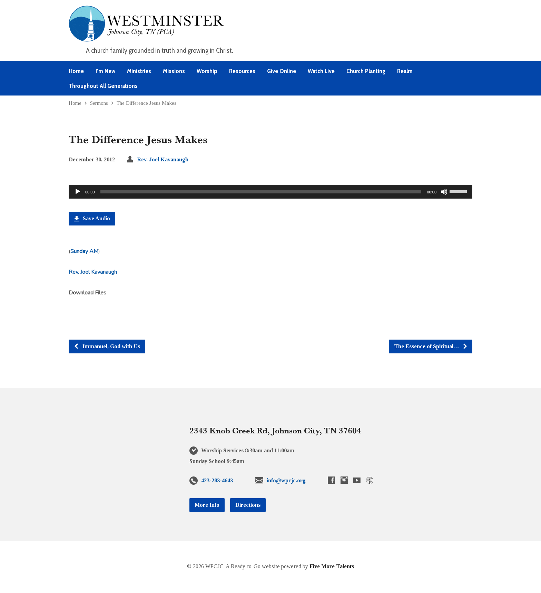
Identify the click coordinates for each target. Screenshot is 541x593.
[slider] (261, 191)
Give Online (281, 71)
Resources (242, 71)
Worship (207, 71)
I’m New (105, 71)
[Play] (77, 191)
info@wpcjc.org (286, 480)
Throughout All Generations (103, 86)
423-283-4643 (217, 480)
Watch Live (321, 71)
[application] (270, 192)
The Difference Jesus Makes (146, 103)
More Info (207, 505)
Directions (247, 505)
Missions (174, 71)
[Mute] (444, 191)
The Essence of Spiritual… (431, 346)
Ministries (139, 71)
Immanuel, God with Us (106, 346)
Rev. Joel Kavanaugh (162, 159)
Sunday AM (84, 251)
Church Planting (365, 71)
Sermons (99, 103)
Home (76, 71)
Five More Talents (331, 566)
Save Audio (92, 218)
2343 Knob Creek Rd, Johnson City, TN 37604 (275, 430)
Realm (405, 71)
